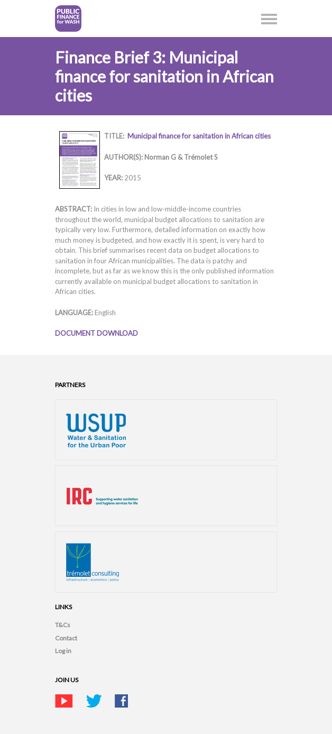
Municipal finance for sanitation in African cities (199, 136)
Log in (63, 651)
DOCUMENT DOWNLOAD (96, 333)
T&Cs (62, 625)
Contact (66, 638)
